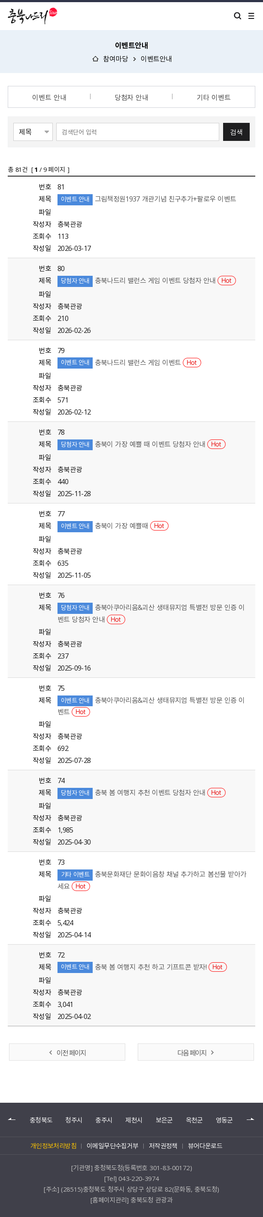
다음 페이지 (191, 1052)
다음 (251, 1119)
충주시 (103, 1120)
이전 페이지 (71, 1052)
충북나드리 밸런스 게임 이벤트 (129, 362)
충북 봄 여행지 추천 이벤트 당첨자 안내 (141, 792)
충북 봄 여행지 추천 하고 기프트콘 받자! (142, 966)
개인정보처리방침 (53, 1146)
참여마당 (115, 58)
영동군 (224, 1120)
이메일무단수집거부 (113, 1146)
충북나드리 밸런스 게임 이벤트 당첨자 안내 (146, 280)
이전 (12, 1119)
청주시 (73, 1120)
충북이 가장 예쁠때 (113, 525)
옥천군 (194, 1120)
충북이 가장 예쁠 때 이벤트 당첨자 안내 (141, 444)
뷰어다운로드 (205, 1146)
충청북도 (41, 1120)
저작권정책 (163, 1146)
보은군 (164, 1120)
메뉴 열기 (251, 15)
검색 (236, 132)
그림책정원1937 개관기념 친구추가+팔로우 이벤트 (146, 198)
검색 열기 (237, 15)
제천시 (133, 1120)
